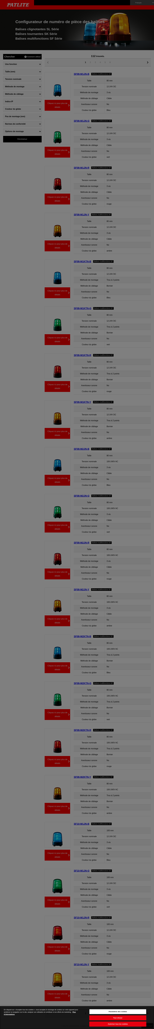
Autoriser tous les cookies (118, 1024)
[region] (77, 1017)
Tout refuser (117, 1018)
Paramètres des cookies (118, 1011)
